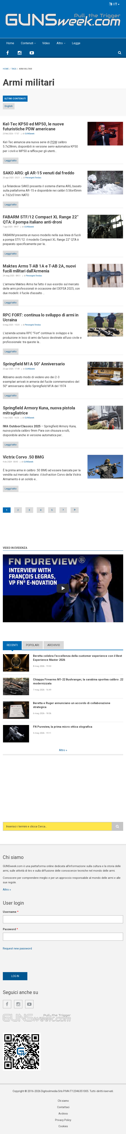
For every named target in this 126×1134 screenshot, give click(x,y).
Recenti (12, 645)
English (9, 106)
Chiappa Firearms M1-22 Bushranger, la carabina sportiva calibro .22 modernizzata (76, 681)
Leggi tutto (11, 160)
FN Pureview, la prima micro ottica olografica (63, 726)
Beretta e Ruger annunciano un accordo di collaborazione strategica (72, 705)
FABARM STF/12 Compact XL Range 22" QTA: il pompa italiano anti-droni (40, 219)
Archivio (53, 645)
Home (10, 43)
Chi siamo (63, 1101)
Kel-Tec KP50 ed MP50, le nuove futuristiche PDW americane (33, 126)
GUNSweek (29, 134)
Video (46, 43)
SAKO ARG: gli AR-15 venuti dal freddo (38, 173)
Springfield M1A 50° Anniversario (34, 364)
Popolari (32, 645)
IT (114, 4)
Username (10, 912)
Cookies (63, 1127)
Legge (76, 43)
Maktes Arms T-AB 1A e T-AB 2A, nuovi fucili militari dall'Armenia (39, 268)
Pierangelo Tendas (33, 178)
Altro (60, 43)
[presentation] (31, 960)
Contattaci (63, 1107)
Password (10, 929)
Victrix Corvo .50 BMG (23, 457)
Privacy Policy (63, 1120)
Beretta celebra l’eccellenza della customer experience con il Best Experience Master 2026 (77, 658)
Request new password (17, 948)
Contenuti (27, 43)
